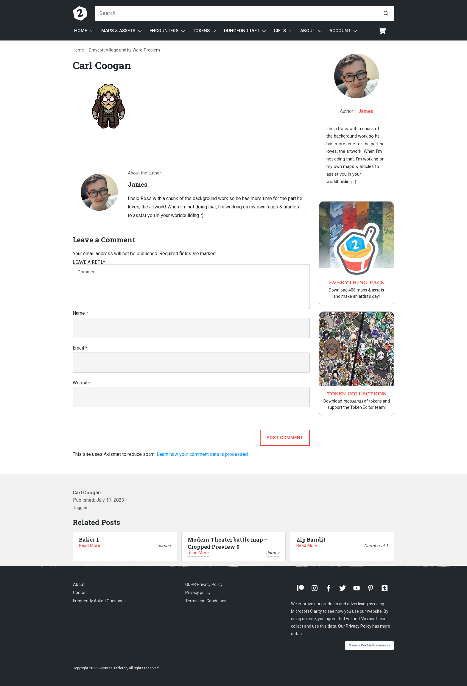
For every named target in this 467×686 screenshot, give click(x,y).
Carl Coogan (102, 65)
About (79, 584)
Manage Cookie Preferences (369, 645)
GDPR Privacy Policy (203, 584)
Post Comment (285, 437)
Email (80, 348)
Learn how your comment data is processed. (203, 454)
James (365, 111)
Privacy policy (198, 592)
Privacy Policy (358, 626)
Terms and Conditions (205, 600)
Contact (80, 592)
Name (80, 313)
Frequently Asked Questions (99, 600)
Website (81, 383)
